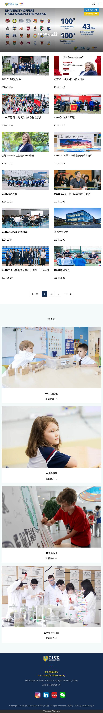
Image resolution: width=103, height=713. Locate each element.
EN (93, 4)
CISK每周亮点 (9, 193)
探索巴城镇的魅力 (11, 79)
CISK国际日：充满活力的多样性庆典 (22, 117)
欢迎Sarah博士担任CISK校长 (18, 155)
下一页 (68, 294)
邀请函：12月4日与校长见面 (69, 79)
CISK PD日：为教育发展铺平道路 (72, 193)
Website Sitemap (51, 711)
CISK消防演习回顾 (64, 117)
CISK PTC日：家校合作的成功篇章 (73, 155)
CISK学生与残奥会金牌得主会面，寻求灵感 (25, 269)
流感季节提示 (61, 231)
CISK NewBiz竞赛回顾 (14, 231)
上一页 (35, 294)
